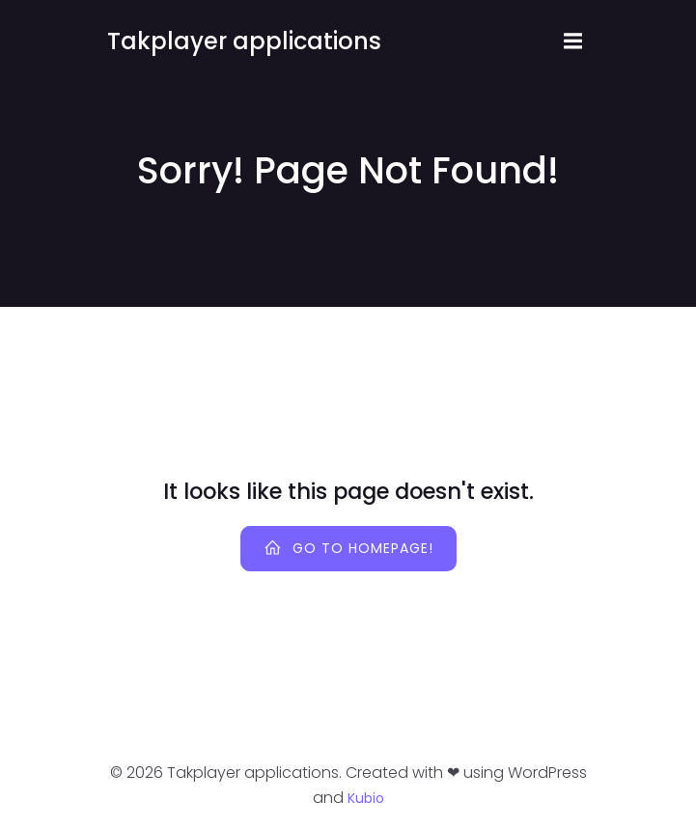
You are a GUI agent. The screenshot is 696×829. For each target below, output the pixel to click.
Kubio (366, 798)
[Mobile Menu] (573, 41)
